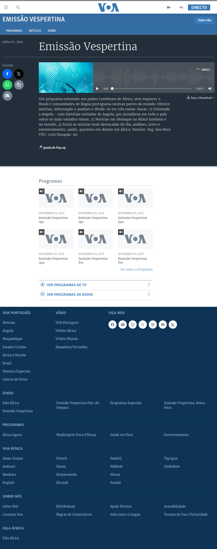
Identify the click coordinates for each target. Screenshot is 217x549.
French (61, 458)
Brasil (7, 363)
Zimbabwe (172, 466)
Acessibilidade (175, 506)
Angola (8, 331)
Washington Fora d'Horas (76, 435)
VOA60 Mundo (67, 339)
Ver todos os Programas (136, 269)
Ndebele (116, 466)
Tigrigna (170, 458)
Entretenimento (176, 435)
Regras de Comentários (74, 514)
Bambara (9, 475)
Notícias (9, 323)
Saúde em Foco (121, 435)
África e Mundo (14, 355)
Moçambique (12, 339)
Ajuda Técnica (120, 506)
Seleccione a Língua (125, 514)
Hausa (61, 466)
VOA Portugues (67, 323)
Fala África (11, 403)
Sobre (52, 31)
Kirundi (62, 483)
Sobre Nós (10, 506)
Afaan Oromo (13, 458)
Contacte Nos (13, 514)
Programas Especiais (126, 403)
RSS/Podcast (65, 506)
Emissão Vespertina (18, 411)
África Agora (12, 435)
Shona (115, 475)
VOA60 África (66, 331)
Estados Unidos (14, 347)
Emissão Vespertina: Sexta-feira (185, 405)
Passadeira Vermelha (71, 347)
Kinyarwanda (66, 475)
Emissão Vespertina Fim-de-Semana (78, 405)
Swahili (116, 458)
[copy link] (19, 85)
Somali (115, 483)
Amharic (9, 466)
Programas (14, 31)
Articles (35, 31)
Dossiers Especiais (16, 371)
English (8, 483)
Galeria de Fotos (15, 379)
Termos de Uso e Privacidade (186, 514)
